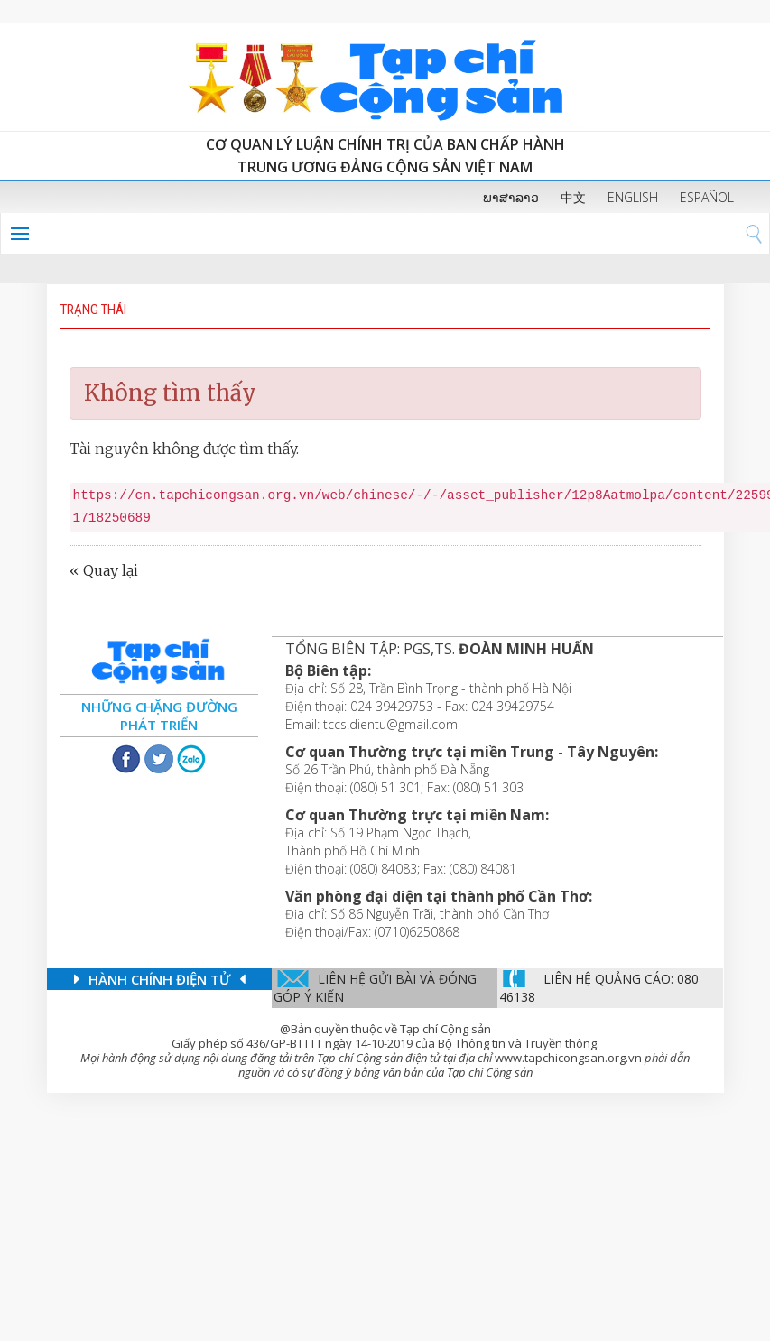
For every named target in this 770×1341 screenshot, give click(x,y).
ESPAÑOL (707, 197)
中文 (573, 197)
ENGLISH (633, 197)
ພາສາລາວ (511, 197)
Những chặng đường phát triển (159, 716)
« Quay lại (104, 570)
